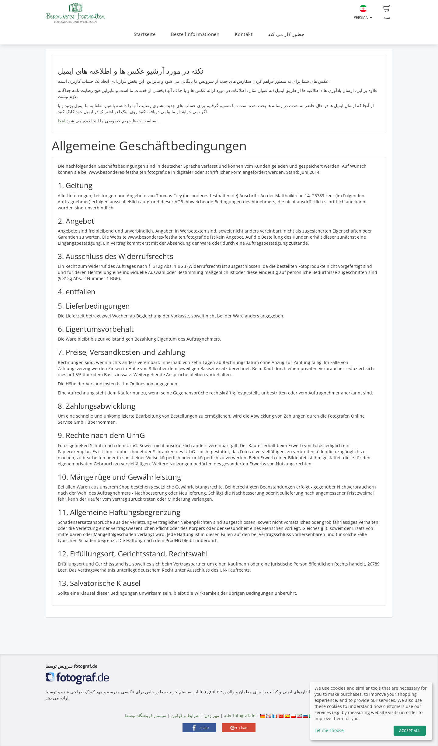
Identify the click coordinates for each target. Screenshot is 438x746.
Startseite (145, 34)
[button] (199, 727)
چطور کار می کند (286, 34)
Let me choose (329, 730)
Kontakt (243, 34)
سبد (387, 12)
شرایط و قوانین (185, 715)
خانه (228, 715)
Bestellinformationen (195, 34)
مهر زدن (211, 715)
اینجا (61, 121)
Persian (363, 12)
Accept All (409, 730)
